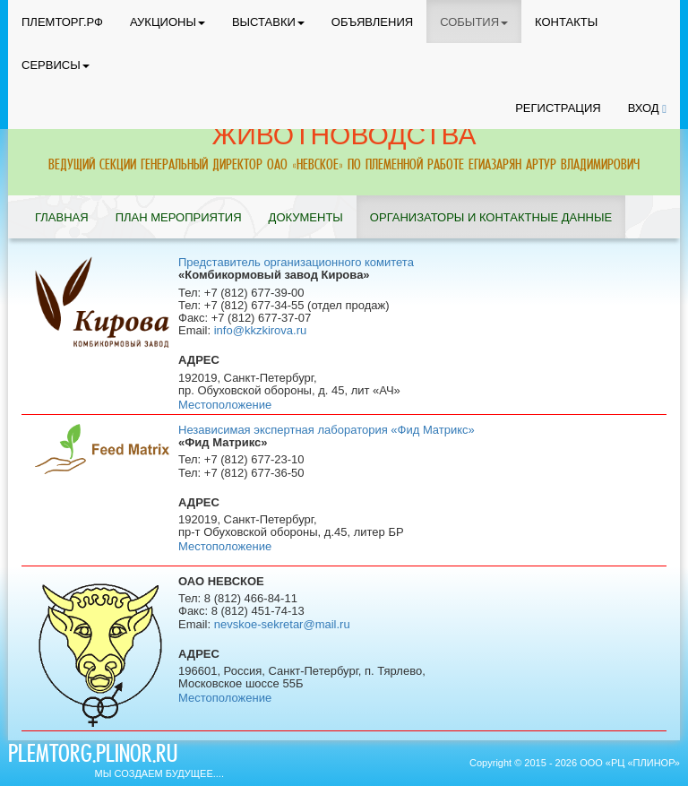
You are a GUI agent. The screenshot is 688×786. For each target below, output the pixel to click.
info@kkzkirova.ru (260, 330)
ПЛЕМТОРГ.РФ (62, 22)
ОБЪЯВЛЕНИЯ (372, 22)
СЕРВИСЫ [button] (56, 65)
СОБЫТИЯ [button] (474, 22)
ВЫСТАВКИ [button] (268, 22)
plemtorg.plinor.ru (92, 756)
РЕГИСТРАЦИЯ (557, 108)
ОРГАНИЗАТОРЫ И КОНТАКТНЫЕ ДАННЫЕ (491, 217)
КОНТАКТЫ (566, 22)
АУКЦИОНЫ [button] (167, 22)
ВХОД (647, 108)
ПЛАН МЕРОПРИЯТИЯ (179, 217)
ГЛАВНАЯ (62, 217)
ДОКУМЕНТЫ (306, 217)
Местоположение (224, 404)
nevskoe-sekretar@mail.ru (282, 624)
